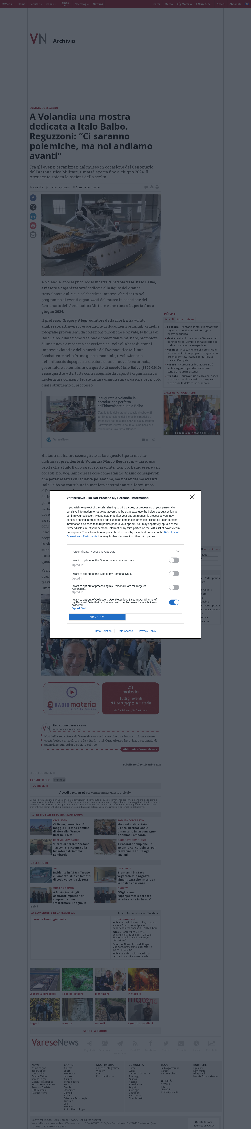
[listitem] (125, 551)
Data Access (125, 631)
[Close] (193, 498)
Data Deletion (103, 631)
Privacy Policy (147, 631)
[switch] (174, 560)
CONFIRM (97, 617)
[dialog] (125, 564)
